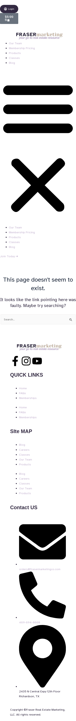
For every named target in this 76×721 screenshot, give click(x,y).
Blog (12, 63)
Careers (24, 450)
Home (23, 388)
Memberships (28, 398)
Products (15, 53)
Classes (14, 58)
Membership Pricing (22, 48)
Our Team (15, 43)
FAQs (22, 393)
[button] (38, 147)
